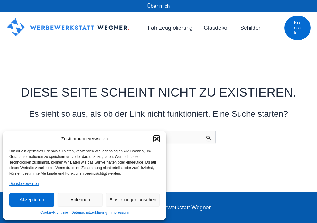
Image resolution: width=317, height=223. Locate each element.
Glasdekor (216, 28)
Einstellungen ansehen (132, 199)
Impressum (120, 212)
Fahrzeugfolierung (170, 28)
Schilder (250, 28)
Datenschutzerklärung (89, 212)
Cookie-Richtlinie (54, 212)
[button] (157, 139)
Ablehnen (80, 199)
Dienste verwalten (24, 183)
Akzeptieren (32, 199)
